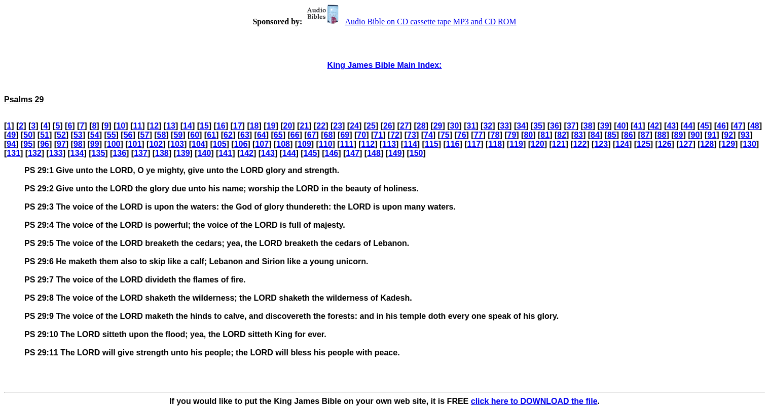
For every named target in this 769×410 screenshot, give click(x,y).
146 (332, 153)
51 (44, 135)
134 (77, 153)
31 (471, 125)
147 (352, 153)
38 (588, 125)
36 (554, 125)
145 (310, 153)
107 (262, 144)
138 (162, 153)
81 (545, 135)
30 (454, 125)
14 (187, 125)
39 (604, 125)
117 (474, 144)
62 (228, 135)
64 (261, 135)
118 (495, 144)
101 (135, 144)
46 (721, 125)
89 (678, 135)
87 (645, 135)
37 (571, 125)
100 (114, 144)
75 (445, 135)
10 (120, 125)
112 (368, 144)
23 (337, 125)
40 (621, 125)
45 (704, 125)
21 (304, 125)
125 (643, 144)
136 (119, 153)
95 (27, 144)
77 (478, 135)
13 (170, 125)
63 (244, 135)
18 (254, 125)
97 (61, 144)
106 (241, 144)
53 (78, 135)
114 (410, 144)
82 (561, 135)
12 (154, 125)
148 (374, 153)
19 (271, 125)
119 (516, 144)
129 (728, 144)
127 (686, 144)
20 (287, 125)
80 (528, 135)
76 (461, 135)
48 (754, 125)
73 (411, 135)
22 (320, 125)
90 (695, 135)
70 (361, 135)
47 (738, 125)
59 (177, 135)
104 (198, 144)
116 (453, 144)
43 (671, 125)
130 (749, 144)
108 (283, 144)
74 (428, 135)
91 (711, 135)
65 (278, 135)
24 (354, 125)
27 (404, 125)
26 (387, 125)
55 (111, 135)
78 (495, 135)
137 (141, 153)
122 (580, 144)
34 (521, 125)
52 (61, 135)
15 (204, 125)
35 (537, 125)
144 (289, 153)
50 (27, 135)
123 (601, 144)
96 (44, 144)
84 (595, 135)
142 (246, 153)
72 (394, 135)
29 (438, 125)
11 (137, 125)
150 (416, 153)
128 (707, 144)
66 (295, 135)
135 (98, 153)
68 (328, 135)
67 (311, 135)
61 (211, 135)
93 (745, 135)
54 (94, 135)
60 (194, 135)
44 (687, 125)
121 (559, 144)
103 (177, 144)
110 (326, 144)
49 (11, 135)
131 (13, 153)
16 (221, 125)
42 (654, 125)
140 (204, 153)
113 (389, 144)
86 (628, 135)
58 (161, 135)
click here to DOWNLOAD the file (534, 401)
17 (237, 125)
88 (662, 135)
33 (504, 125)
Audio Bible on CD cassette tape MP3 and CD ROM (410, 21)
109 (304, 144)
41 (638, 125)
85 (611, 135)
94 (11, 144)
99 (94, 144)
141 (225, 153)
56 (128, 135)
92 (728, 135)
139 (183, 153)
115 (431, 144)
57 (145, 135)
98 (78, 144)
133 (56, 153)
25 (371, 125)
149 (395, 153)
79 (512, 135)
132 (35, 153)
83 (578, 135)
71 (378, 135)
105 (220, 144)
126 (665, 144)
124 (622, 144)
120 (537, 144)
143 (268, 153)
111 (347, 144)
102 (156, 144)
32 (487, 125)
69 (344, 135)
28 (421, 125)
